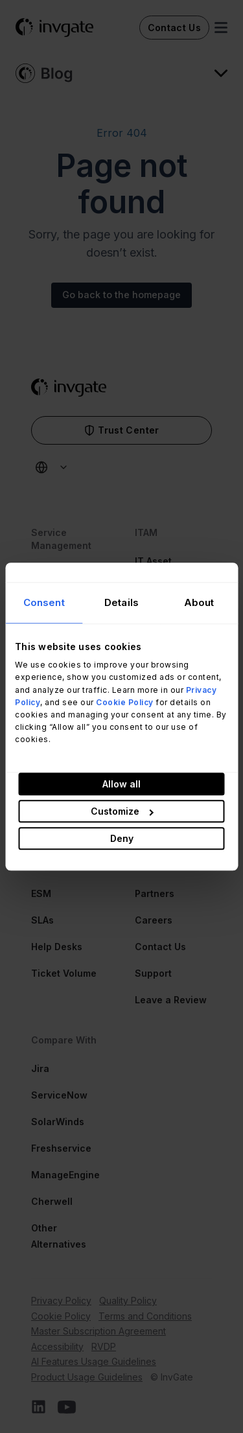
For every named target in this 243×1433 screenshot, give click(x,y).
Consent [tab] (44, 602)
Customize (122, 811)
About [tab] (199, 602)
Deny (121, 838)
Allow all (121, 783)
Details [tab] (121, 602)
